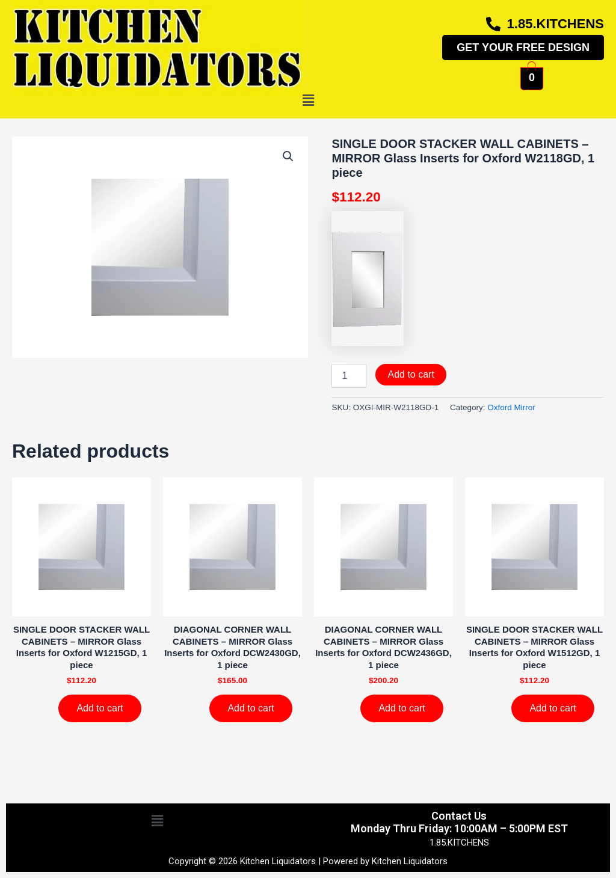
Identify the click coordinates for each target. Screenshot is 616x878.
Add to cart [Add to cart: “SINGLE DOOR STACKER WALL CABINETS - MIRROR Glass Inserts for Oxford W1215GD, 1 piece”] (99, 708)
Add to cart (410, 374)
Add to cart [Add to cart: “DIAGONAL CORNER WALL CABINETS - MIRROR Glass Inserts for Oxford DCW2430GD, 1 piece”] (250, 708)
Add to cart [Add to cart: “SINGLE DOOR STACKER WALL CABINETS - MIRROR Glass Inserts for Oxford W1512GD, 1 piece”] (552, 708)
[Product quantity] (348, 376)
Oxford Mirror (511, 407)
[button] (308, 101)
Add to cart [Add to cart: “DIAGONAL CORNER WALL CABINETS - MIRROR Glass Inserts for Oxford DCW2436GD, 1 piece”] (401, 708)
